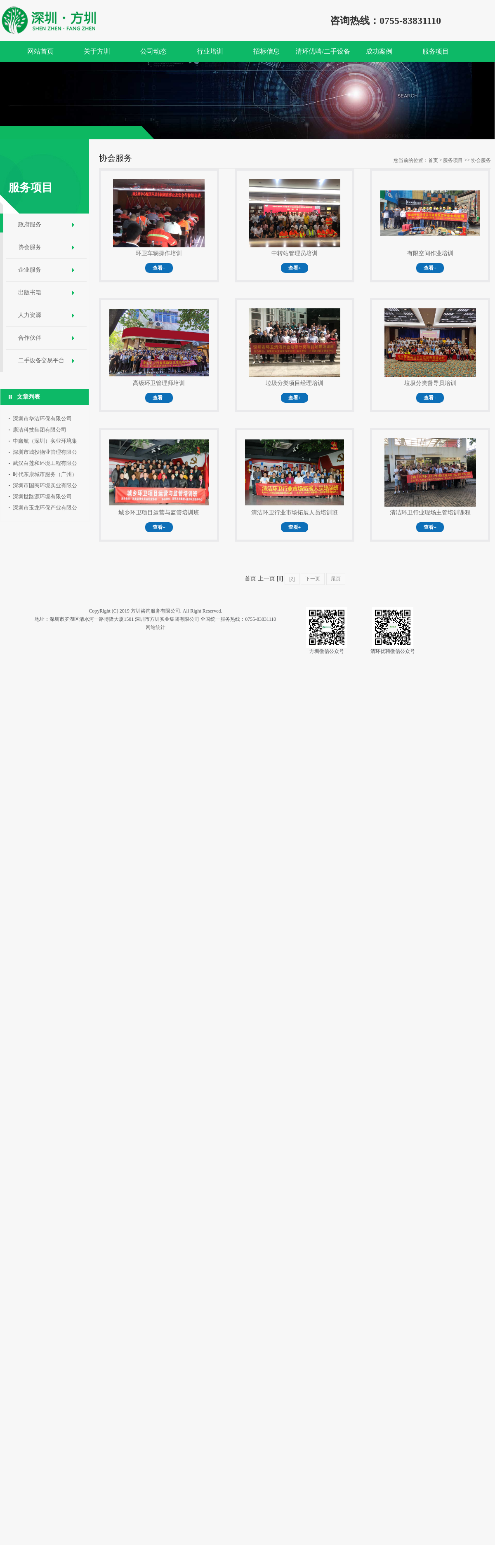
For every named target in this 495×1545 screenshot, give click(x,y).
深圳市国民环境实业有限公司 (45, 486)
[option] (247, 100)
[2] (292, 579)
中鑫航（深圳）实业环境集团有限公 (45, 442)
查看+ (159, 268)
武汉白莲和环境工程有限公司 (45, 464)
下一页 (312, 579)
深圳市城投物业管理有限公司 (45, 453)
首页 (433, 160)
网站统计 (155, 627)
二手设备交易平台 (41, 360)
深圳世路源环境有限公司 (42, 496)
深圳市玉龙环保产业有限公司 (45, 509)
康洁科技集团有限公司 (39, 430)
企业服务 (29, 270)
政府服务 (29, 224)
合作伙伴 (29, 338)
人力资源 (29, 315)
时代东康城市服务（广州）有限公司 (45, 475)
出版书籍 (29, 292)
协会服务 (29, 247)
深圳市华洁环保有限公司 (42, 419)
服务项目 (453, 160)
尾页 (336, 579)
